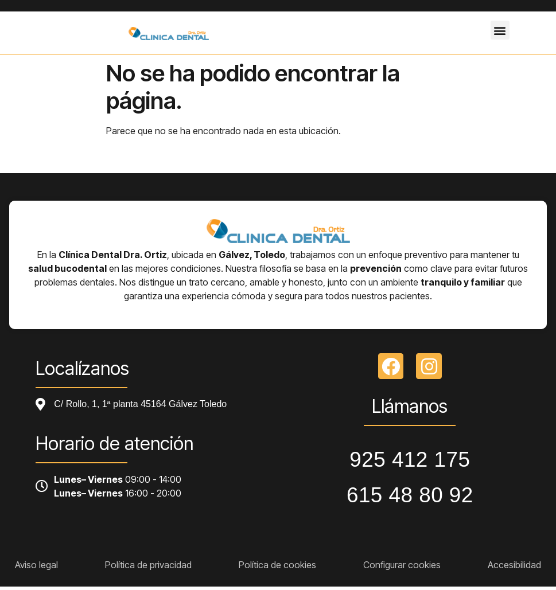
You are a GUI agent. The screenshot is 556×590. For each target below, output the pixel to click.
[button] (500, 30)
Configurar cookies (402, 565)
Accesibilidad (514, 565)
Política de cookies (277, 565)
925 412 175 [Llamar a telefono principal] (409, 459)
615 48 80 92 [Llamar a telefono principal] (410, 495)
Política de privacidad (148, 565)
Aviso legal (36, 565)
